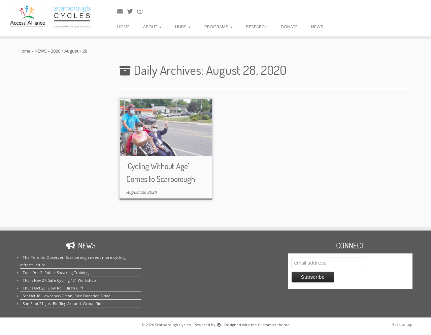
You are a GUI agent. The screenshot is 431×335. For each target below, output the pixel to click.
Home (25, 51)
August (71, 51)
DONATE (289, 27)
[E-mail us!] (122, 11)
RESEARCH (256, 27)
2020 (55, 51)
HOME (123, 27)
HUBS (183, 27)
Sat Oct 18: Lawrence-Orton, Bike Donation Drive (66, 295)
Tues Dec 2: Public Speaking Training (56, 272)
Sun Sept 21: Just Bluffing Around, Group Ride (63, 303)
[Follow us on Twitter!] (132, 11)
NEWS (317, 27)
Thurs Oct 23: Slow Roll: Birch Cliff (53, 288)
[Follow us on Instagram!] (142, 11)
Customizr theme (274, 324)
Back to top (402, 324)
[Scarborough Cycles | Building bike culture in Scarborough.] (49, 16)
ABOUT (152, 27)
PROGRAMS (218, 27)
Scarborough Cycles (173, 324)
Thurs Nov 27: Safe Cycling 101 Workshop (59, 280)
